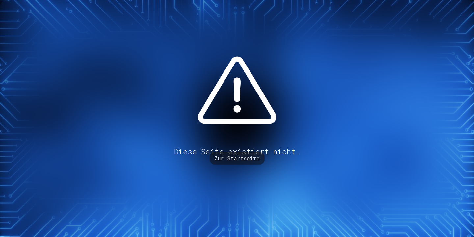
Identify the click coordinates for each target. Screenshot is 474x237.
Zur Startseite (237, 158)
